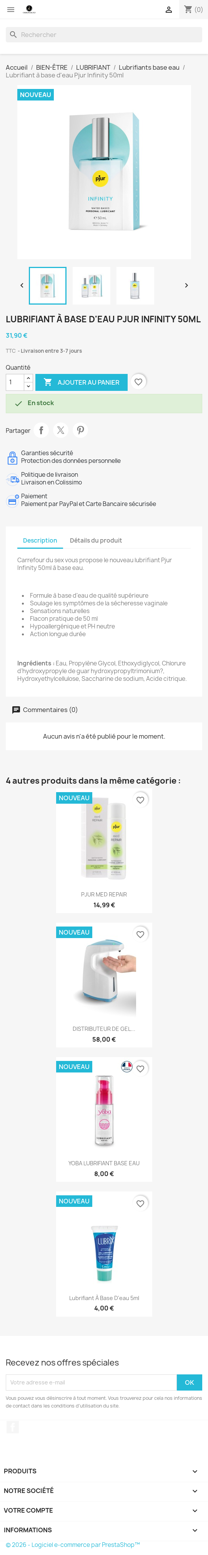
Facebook (13, 1427)
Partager (41, 430)
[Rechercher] (104, 34)
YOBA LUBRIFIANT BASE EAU (104, 1163)
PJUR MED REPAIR (104, 894)
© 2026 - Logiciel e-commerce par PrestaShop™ (73, 1545)
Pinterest (80, 430)
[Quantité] (15, 382)
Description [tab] (40, 540)
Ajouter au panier (81, 382)
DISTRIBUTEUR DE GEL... (104, 1028)
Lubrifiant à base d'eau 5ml (104, 1298)
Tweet (60, 430)
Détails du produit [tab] (96, 540)
